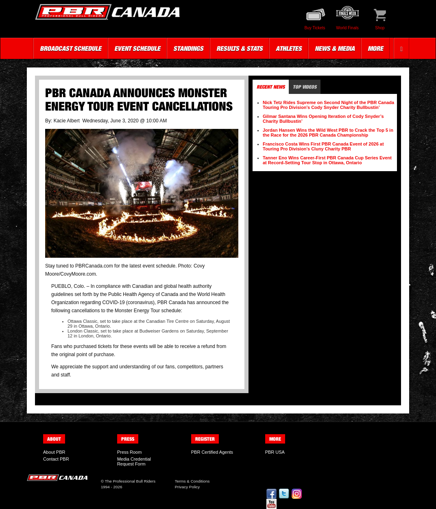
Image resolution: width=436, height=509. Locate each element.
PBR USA (275, 452)
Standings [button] (188, 48)
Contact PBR (56, 459)
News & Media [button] (335, 48)
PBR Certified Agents (212, 452)
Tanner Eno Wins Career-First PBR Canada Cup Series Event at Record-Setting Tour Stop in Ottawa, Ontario (327, 160)
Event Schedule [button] (137, 48)
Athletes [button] (289, 48)
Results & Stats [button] (239, 48)
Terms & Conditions (192, 481)
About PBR (54, 452)
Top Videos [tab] (304, 87)
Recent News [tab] (271, 87)
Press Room (129, 452)
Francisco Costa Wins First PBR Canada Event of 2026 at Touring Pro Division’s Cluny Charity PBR (323, 146)
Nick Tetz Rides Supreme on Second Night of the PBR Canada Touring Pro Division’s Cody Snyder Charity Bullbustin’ (328, 105)
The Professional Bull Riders (130, 481)
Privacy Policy (187, 487)
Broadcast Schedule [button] (70, 48)
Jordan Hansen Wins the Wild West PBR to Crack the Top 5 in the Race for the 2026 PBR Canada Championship (328, 132)
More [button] (375, 48)
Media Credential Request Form (134, 461)
